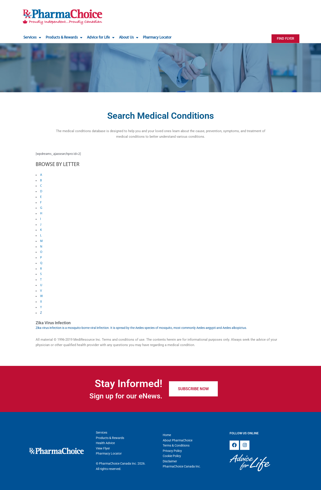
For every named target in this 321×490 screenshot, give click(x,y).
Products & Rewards (64, 37)
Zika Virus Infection (53, 322)
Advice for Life (101, 37)
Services (32, 37)
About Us (128, 37)
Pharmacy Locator (157, 37)
